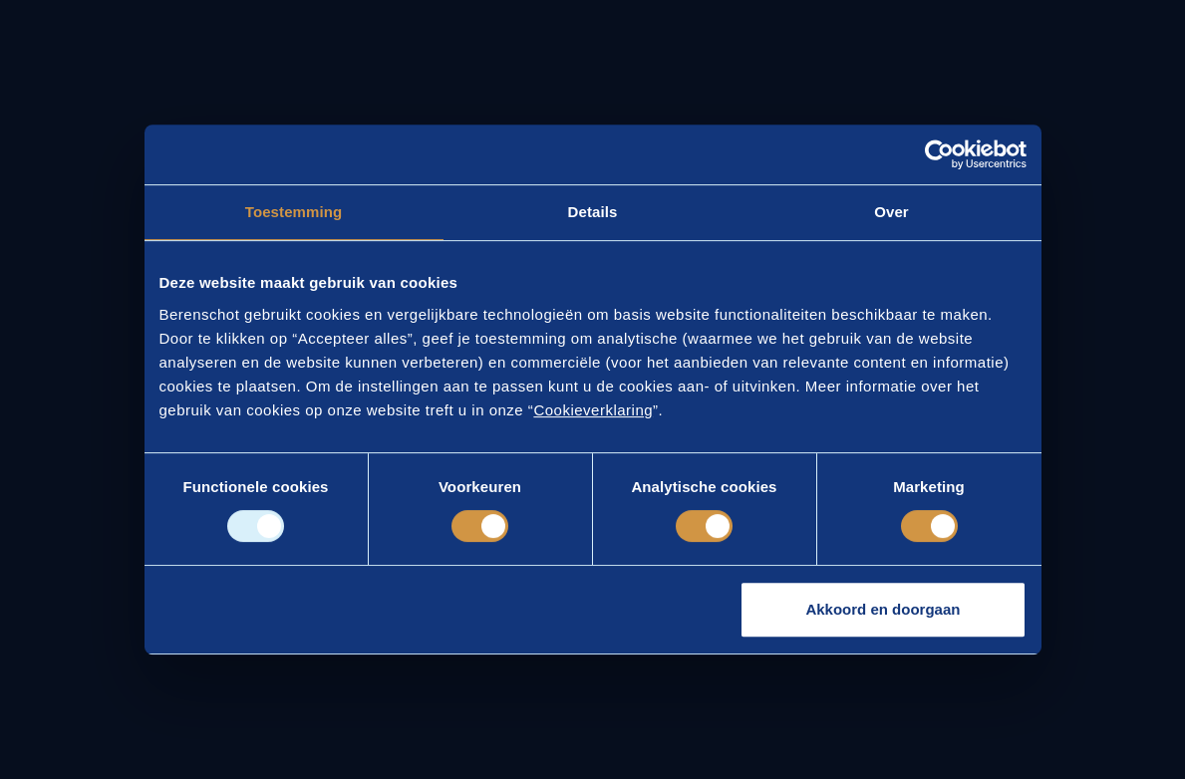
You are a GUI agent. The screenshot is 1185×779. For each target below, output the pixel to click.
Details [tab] (593, 211)
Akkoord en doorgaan (882, 609)
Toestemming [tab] (294, 211)
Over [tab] (891, 211)
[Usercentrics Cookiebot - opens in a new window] (939, 154)
